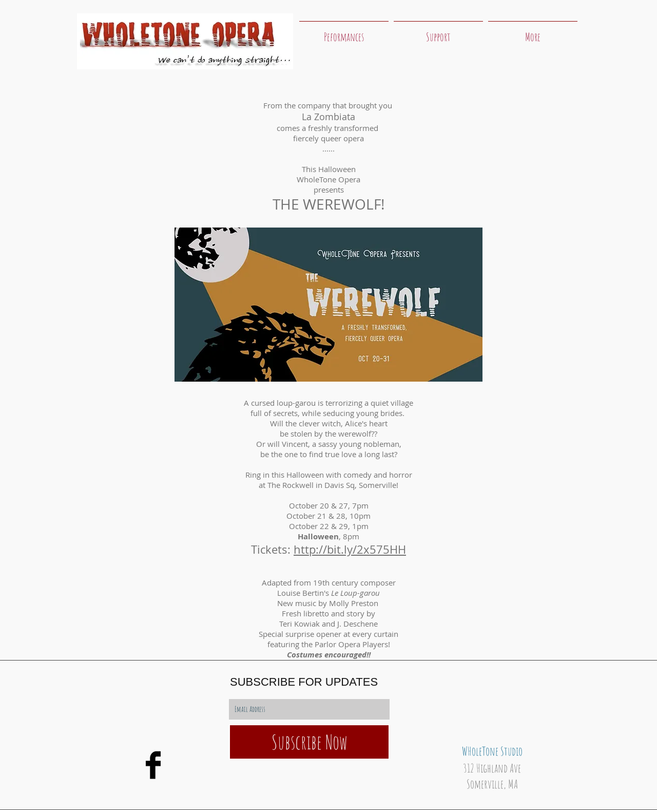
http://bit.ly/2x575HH (350, 549)
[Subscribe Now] (309, 742)
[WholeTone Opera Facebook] (153, 765)
